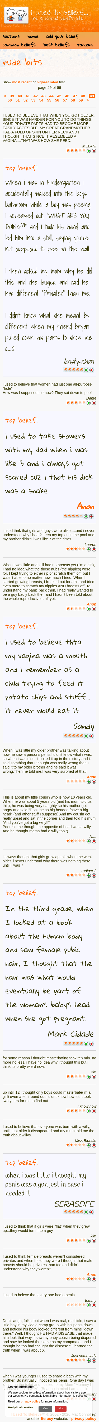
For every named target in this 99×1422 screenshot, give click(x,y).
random (85, 45)
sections (11, 36)
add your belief (62, 36)
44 (51, 96)
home (32, 36)
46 (67, 96)
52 (25, 100)
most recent (22, 82)
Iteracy (47, 1418)
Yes (45, 1408)
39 (12, 96)
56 (57, 100)
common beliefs (19, 45)
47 (75, 96)
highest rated (47, 82)
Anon (85, 506)
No (61, 1408)
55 (49, 100)
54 (41, 100)
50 (10, 100)
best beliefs (56, 45)
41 (28, 96)
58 (73, 100)
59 (81, 100)
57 (65, 100)
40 (20, 96)
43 (43, 96)
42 (36, 96)
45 (59, 96)
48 (83, 96)
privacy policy (83, 1418)
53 (33, 100)
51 (18, 100)
